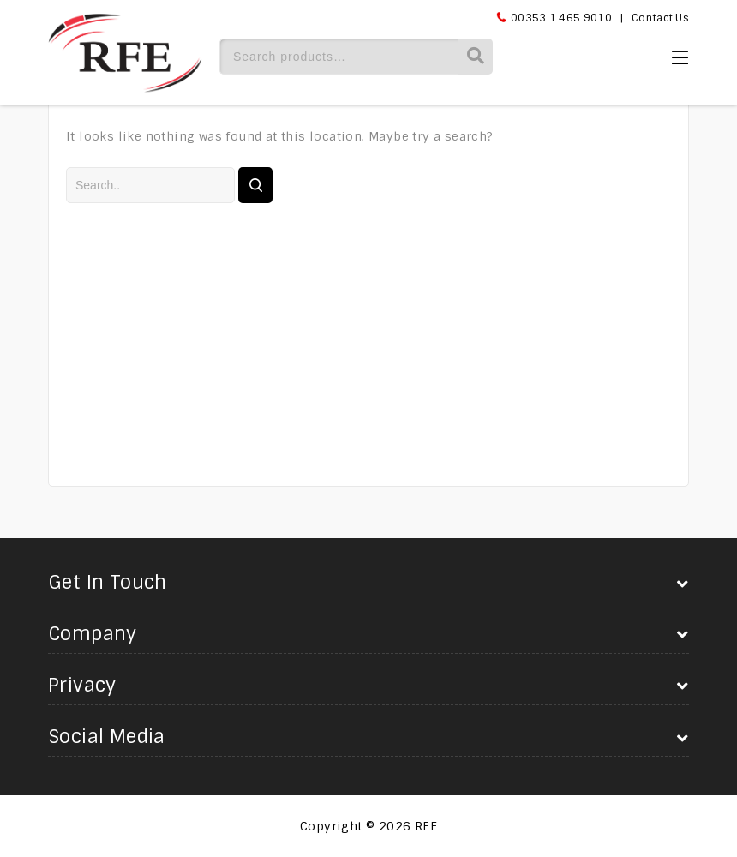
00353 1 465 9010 (561, 18)
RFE (426, 826)
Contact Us (660, 18)
